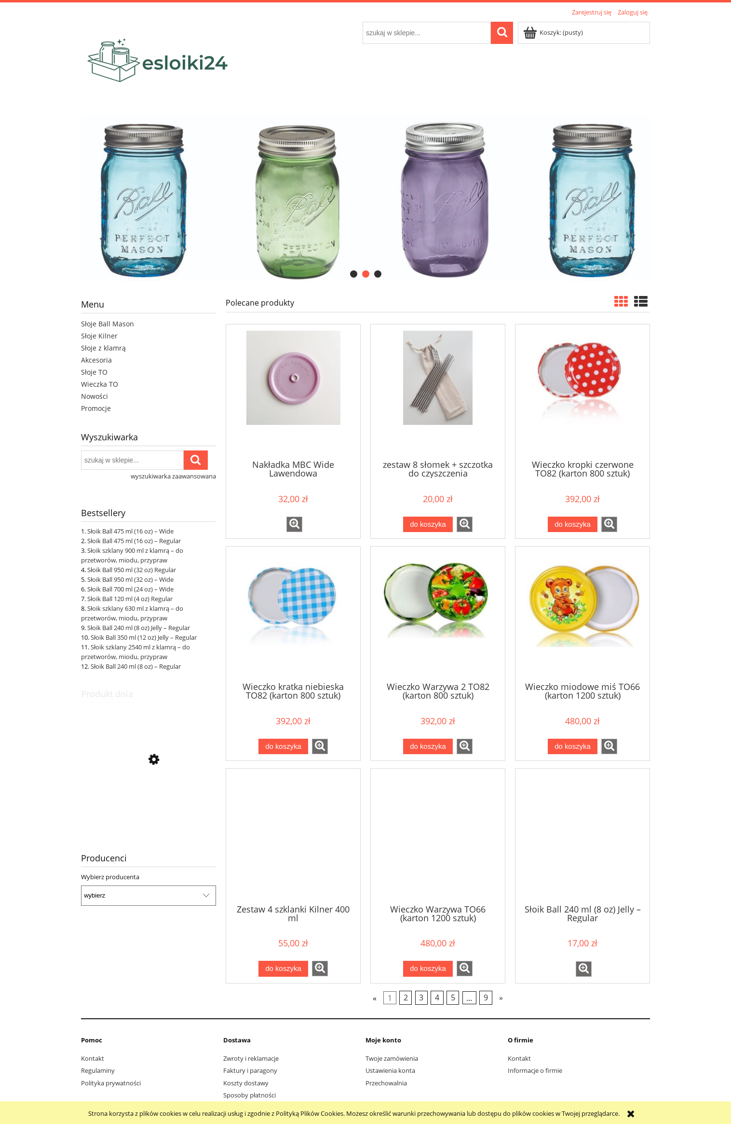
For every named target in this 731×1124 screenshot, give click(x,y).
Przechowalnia (386, 1083)
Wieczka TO (99, 384)
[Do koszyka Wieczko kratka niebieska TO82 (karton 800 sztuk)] (283, 747)
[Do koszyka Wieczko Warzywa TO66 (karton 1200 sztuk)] (427, 969)
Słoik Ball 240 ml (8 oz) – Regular (136, 666)
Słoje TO (94, 372)
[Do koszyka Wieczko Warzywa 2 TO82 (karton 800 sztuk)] (427, 747)
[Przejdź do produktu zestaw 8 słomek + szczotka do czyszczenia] (438, 391)
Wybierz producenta (110, 876)
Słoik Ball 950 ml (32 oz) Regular (131, 569)
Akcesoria (96, 360)
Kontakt (92, 1058)
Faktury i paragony (250, 1070)
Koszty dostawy (246, 1083)
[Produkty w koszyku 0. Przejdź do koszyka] (554, 32)
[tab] (353, 274)
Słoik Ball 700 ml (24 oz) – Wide (130, 589)
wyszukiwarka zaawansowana (173, 476)
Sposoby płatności (249, 1095)
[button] (294, 524)
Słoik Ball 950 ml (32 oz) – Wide (130, 579)
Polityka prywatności (111, 1083)
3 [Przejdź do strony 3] (421, 997)
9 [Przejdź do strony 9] (486, 997)
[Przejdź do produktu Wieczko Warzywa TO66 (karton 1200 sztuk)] (438, 835)
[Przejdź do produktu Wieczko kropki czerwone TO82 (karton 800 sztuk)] (582, 391)
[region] (365, 198)
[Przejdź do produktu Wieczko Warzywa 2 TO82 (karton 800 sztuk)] (438, 613)
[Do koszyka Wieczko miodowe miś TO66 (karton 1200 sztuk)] (572, 747)
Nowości (94, 396)
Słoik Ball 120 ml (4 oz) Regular (130, 598)
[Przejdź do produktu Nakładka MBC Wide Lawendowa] (293, 391)
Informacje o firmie (535, 1070)
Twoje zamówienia (392, 1058)
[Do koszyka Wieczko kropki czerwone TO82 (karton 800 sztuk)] (572, 525)
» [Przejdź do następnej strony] (501, 997)
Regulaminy (98, 1070)
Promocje (96, 408)
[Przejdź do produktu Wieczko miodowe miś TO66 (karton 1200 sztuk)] (582, 613)
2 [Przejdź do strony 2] (406, 997)
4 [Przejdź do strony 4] (437, 997)
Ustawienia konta (390, 1070)
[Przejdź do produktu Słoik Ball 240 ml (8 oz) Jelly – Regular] (148, 806)
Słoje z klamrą (103, 347)
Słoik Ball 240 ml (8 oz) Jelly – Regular (138, 627)
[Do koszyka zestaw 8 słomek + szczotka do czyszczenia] (427, 525)
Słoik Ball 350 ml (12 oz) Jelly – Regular (144, 637)
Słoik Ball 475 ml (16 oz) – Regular (134, 540)
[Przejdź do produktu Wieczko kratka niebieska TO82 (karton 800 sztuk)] (293, 613)
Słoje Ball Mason (107, 323)
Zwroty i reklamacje (251, 1058)
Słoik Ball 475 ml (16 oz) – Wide (130, 531)
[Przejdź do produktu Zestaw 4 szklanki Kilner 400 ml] (293, 835)
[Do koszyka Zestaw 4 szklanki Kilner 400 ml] (283, 969)
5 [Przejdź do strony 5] (453, 997)
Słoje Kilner (99, 335)
